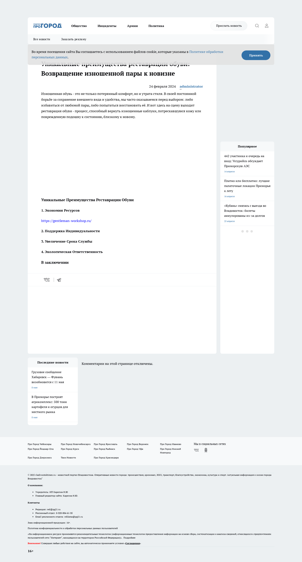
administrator (191, 86)
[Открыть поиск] (257, 26)
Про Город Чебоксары (39, 444)
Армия (132, 26)
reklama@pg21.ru (73, 516)
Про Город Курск (70, 448)
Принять (256, 55)
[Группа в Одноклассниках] (206, 450)
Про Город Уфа (135, 448)
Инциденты (107, 26)
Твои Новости (68, 457)
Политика (156, 26)
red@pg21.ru (53, 509)
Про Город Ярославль (105, 444)
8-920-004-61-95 (64, 513)
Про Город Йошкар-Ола (41, 448)
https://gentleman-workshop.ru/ (66, 221)
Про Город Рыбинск (104, 448)
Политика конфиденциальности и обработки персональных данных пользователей (73, 528)
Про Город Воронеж (137, 444)
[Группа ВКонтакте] (196, 450)
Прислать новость (229, 26)
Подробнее (129, 537)
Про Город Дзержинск (40, 457)
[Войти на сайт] (266, 26)
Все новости (41, 39)
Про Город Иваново (170, 444)
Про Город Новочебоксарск (76, 444)
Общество (79, 26)
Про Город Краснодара (106, 457)
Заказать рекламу (73, 39)
